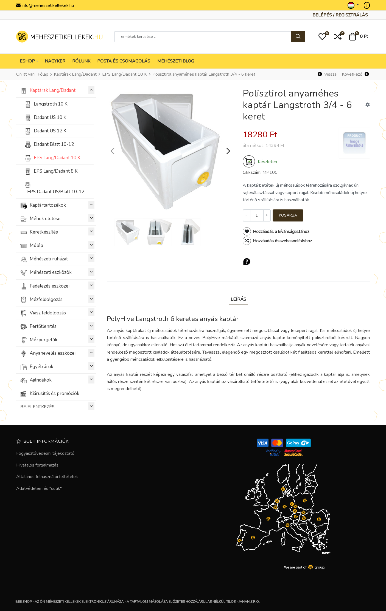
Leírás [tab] (238, 299)
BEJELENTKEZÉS (57, 406)
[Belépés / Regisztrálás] (340, 15)
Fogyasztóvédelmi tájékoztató (45, 453)
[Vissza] (327, 74)
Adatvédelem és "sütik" (39, 488)
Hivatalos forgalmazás (37, 465)
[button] (322, 36)
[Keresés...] (298, 36)
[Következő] (355, 74)
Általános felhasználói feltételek (47, 477)
